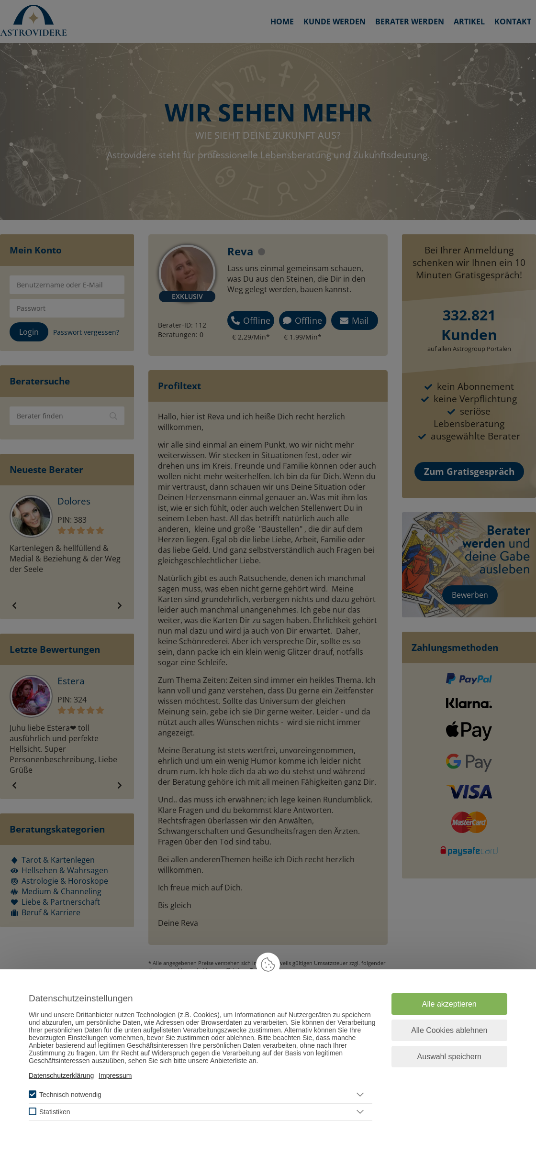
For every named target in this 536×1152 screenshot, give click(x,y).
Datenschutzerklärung (61, 1075)
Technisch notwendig (70, 1094)
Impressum (115, 1075)
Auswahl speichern (449, 1057)
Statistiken (54, 1112)
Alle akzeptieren (449, 1004)
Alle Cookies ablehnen (449, 1030)
